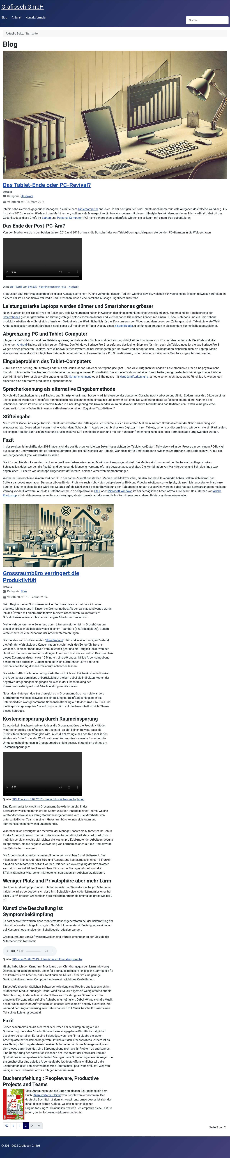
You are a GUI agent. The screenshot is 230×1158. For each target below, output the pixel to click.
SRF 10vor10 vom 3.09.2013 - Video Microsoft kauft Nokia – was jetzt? (44, 287)
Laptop (46, 217)
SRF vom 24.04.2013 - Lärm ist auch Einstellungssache (47, 959)
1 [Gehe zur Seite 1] (19, 1125)
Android (22, 344)
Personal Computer (69, 217)
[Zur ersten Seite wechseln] (6, 1125)
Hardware (27, 196)
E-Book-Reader (123, 325)
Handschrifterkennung (134, 376)
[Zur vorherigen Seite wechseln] (13, 1125)
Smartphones (11, 317)
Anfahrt (16, 17)
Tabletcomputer (88, 209)
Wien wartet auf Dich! (47, 1095)
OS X (97, 491)
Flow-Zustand (54, 640)
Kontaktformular (36, 17)
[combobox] (207, 20)
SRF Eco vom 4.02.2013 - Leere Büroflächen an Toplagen (48, 799)
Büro (24, 591)
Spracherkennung (80, 376)
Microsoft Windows (120, 491)
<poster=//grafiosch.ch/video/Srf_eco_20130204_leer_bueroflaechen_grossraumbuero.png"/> (42, 774)
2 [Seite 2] (26, 1125)
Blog (4, 17)
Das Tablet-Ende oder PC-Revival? (47, 185)
